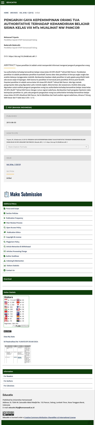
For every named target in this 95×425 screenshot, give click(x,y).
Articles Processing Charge (16, 251)
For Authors (8, 381)
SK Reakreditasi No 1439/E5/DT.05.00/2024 (21, 342)
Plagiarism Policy (12, 242)
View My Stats (9, 337)
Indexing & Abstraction (15, 261)
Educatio (12, 2)
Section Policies (12, 213)
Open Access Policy (13, 228)
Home (6, 13)
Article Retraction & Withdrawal (18, 247)
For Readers (8, 376)
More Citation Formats (17, 147)
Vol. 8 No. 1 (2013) (26, 13)
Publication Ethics (14, 232)
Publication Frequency (14, 218)
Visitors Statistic (13, 266)
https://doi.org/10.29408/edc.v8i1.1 (23, 56)
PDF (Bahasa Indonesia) (20, 107)
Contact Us (10, 270)
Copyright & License (13, 237)
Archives (14, 13)
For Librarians (9, 386)
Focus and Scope (12, 209)
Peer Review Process (14, 223)
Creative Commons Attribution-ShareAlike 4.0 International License (50, 417)
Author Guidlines (12, 256)
